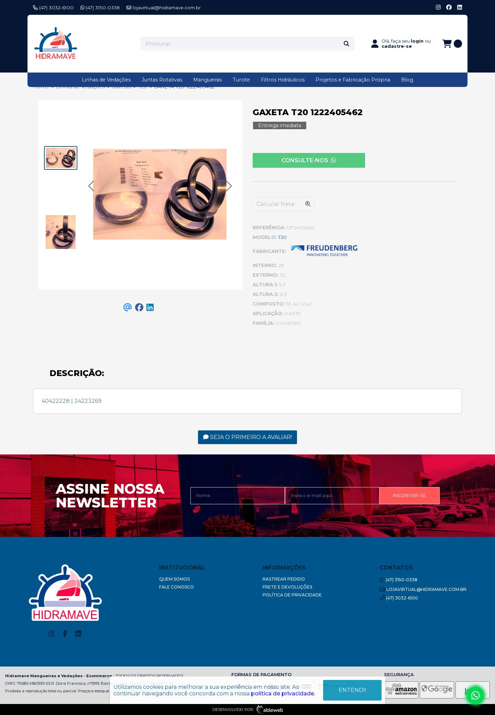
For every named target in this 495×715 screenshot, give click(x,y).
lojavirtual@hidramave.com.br (163, 7)
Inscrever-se (409, 495)
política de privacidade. (283, 693)
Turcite (241, 80)
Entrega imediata (279, 125)
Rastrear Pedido (284, 579)
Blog (407, 80)
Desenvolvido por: (247, 709)
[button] (91, 186)
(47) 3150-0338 (100, 7)
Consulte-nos (309, 160)
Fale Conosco (176, 587)
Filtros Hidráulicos (283, 80)
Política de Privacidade (292, 594)
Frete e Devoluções (287, 587)
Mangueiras (207, 80)
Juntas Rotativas (162, 80)
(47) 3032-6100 (53, 7)
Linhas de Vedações (106, 80)
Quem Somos (174, 579)
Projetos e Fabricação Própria (353, 80)
